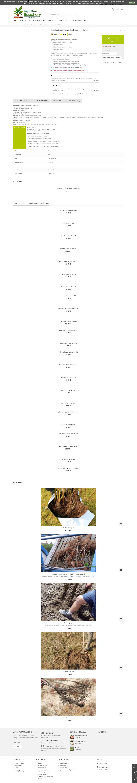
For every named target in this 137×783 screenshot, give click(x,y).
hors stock (107, 50)
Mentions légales (42, 774)
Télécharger (58, 101)
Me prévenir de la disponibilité (111, 57)
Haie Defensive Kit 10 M (68, 287)
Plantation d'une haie (80, 741)
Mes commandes (64, 763)
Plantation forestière (68, 718)
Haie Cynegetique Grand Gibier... (68, 446)
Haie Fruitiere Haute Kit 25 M (68, 321)
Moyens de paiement (43, 771)
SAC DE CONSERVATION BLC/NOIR (68, 189)
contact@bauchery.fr (104, 767)
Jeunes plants (38, 21)
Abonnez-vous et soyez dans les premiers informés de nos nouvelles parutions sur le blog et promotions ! (25, 737)
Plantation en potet (68, 671)
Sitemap (40, 778)
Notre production (42, 767)
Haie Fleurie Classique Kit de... (68, 330)
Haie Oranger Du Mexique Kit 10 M (68, 390)
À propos (40, 763)
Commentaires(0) (73, 101)
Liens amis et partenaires (44, 772)
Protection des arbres (20, 769)
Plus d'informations (22, 101)
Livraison (49, 733)
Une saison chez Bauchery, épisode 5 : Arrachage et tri (68, 574)
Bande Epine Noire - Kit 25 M (68, 210)
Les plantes (23, 21)
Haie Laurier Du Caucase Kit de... (68, 352)
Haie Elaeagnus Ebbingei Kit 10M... (68, 308)
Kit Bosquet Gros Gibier (69, 459)
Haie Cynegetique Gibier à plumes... (68, 468)
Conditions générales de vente (45, 776)
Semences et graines (56, 21)
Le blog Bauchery (19, 771)
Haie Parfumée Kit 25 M (68, 403)
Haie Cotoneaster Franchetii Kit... (68, 261)
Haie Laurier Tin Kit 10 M (68, 377)
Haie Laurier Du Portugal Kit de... (68, 365)
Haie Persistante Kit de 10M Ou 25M (68, 412)
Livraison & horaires (43, 769)
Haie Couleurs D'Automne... (68, 248)
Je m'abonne (17, 746)
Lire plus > (96, 80)
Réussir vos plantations (81, 735)
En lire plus (68, 530)
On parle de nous (42, 765)
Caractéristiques (41, 101)
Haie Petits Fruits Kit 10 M (68, 425)
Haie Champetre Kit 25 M (68, 274)
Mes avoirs (63, 765)
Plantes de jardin (19, 763)
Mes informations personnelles (68, 769)
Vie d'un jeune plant (68, 528)
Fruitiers (17, 767)
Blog (86, 21)
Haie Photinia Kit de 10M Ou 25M (68, 433)
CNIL (102, 3)
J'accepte (132, 2)
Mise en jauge (68, 623)
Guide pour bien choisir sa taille (112, 62)
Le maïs (77, 747)
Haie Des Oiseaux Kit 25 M (68, 296)
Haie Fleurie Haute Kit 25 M (68, 343)
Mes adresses (64, 767)
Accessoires (75, 21)
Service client (52, 740)
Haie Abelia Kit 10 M (68, 223)
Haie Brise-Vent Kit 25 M (68, 236)
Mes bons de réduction (66, 771)
